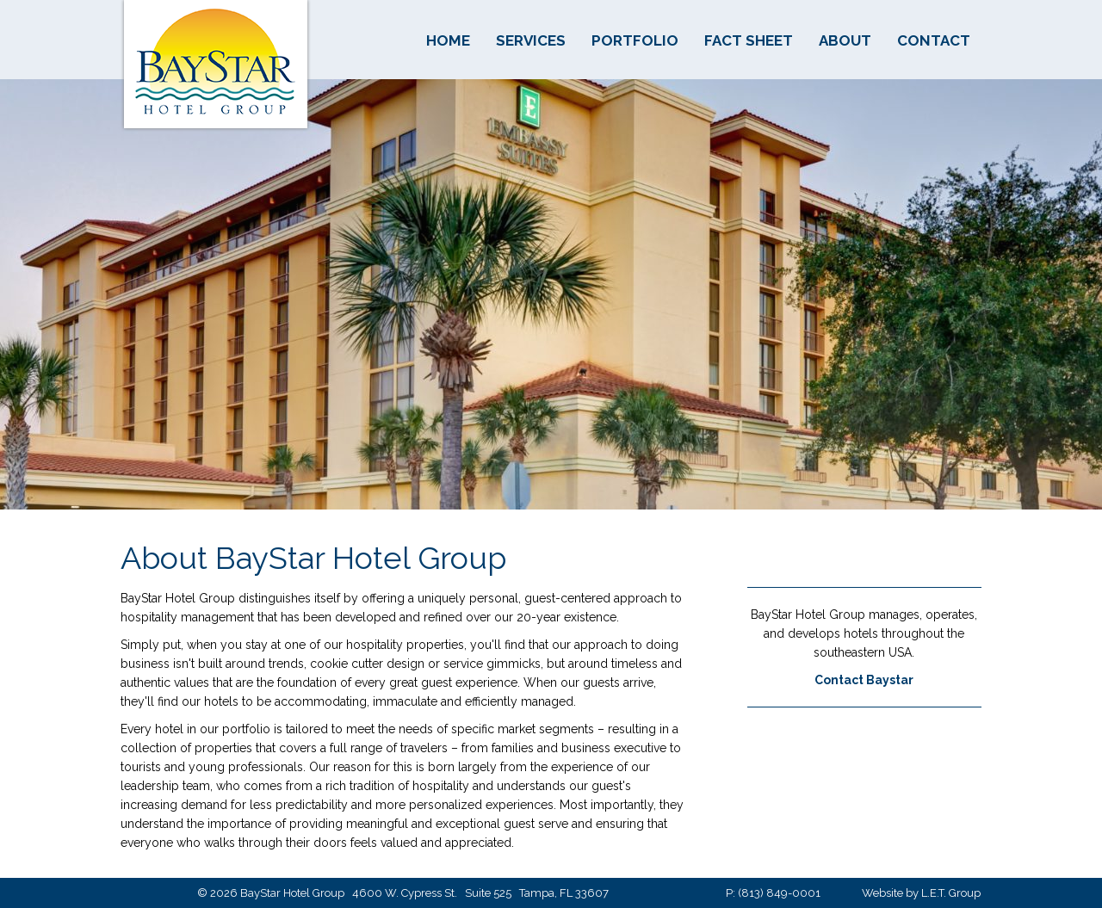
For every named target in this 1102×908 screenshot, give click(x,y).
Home (448, 40)
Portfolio (634, 40)
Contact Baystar (863, 680)
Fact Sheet (748, 40)
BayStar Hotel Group (216, 66)
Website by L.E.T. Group (921, 892)
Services (531, 40)
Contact (933, 40)
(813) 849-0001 (779, 892)
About (845, 40)
